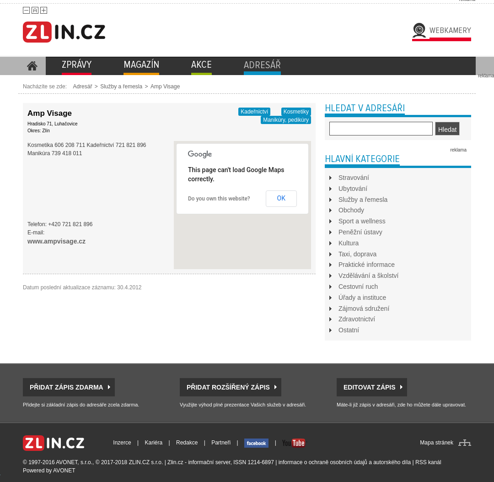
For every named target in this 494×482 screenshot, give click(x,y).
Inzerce (122, 442)
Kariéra (154, 442)
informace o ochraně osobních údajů (323, 462)
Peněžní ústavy (360, 232)
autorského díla (392, 462)
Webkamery (450, 30)
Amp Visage (165, 86)
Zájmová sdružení (363, 308)
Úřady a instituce (362, 297)
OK (281, 198)
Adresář (82, 86)
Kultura (348, 243)
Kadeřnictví (254, 111)
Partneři (221, 442)
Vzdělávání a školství (368, 275)
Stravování (353, 177)
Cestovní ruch (358, 286)
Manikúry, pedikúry (286, 120)
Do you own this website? (219, 198)
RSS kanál (428, 462)
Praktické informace (366, 264)
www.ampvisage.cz (56, 241)
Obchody (351, 210)
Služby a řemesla (121, 86)
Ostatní (348, 330)
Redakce (187, 442)
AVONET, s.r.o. (74, 462)
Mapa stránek (436, 442)
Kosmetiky (296, 111)
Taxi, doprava (357, 254)
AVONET (64, 470)
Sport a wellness (362, 221)
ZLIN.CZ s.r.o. (146, 462)
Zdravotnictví (356, 319)
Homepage (32, 66)
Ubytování (352, 188)
